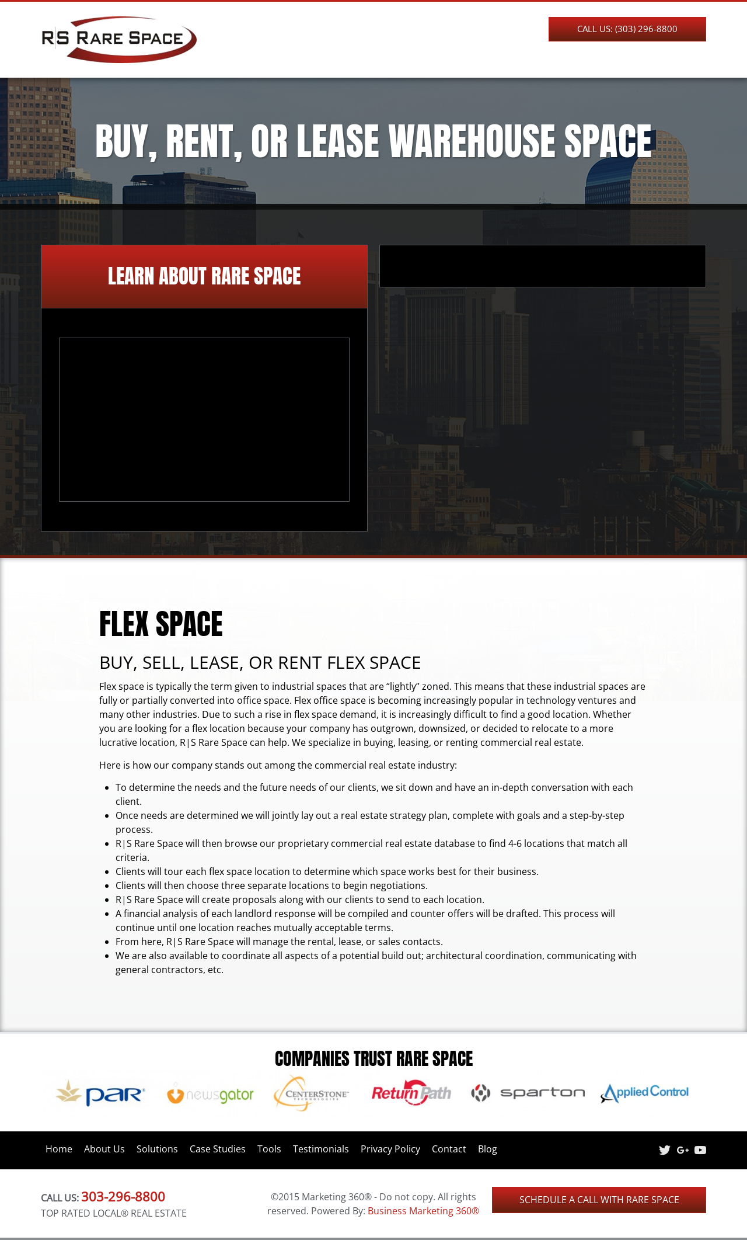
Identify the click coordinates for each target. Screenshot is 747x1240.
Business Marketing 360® (423, 1210)
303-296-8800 (123, 1196)
